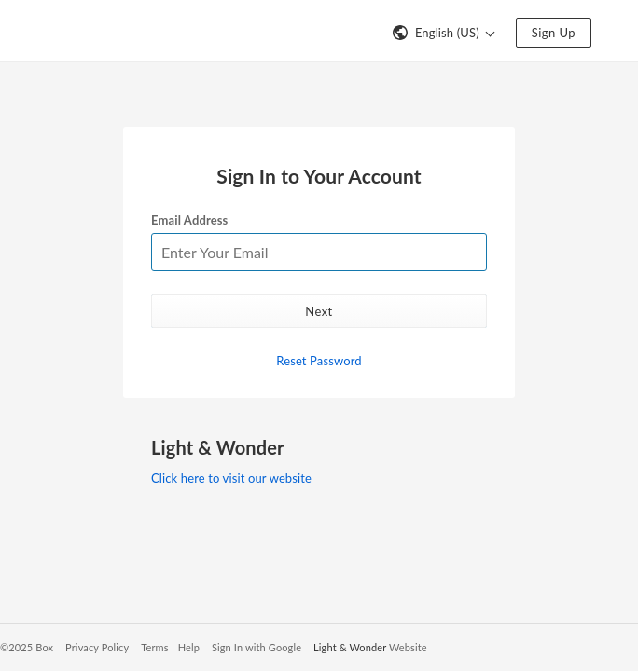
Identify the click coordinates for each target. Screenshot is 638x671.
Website (408, 647)
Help (189, 647)
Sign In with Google (256, 647)
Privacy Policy (97, 647)
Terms (154, 647)
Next (318, 311)
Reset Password (318, 360)
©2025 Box (26, 647)
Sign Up (554, 32)
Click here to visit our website (231, 478)
